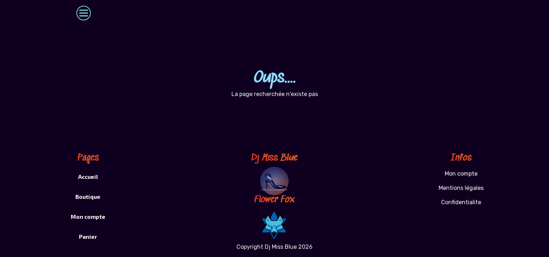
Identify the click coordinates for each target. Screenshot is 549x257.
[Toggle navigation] (83, 13)
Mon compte (88, 216)
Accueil (88, 176)
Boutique (87, 196)
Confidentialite (461, 202)
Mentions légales (461, 188)
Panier (88, 236)
